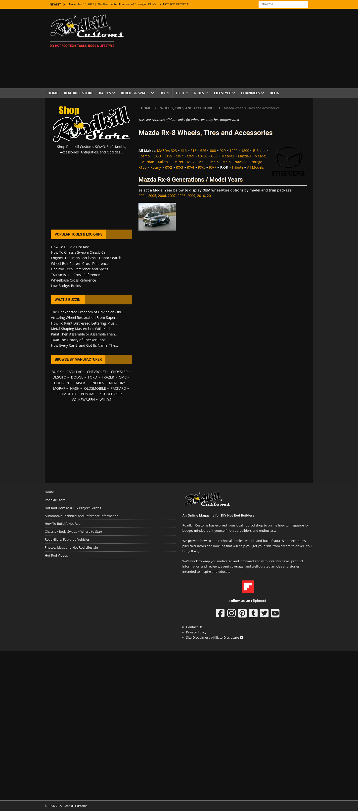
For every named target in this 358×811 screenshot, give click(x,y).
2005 (152, 195)
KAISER (79, 383)
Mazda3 (244, 156)
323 (174, 150)
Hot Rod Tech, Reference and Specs (79, 269)
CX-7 (179, 156)
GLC (214, 156)
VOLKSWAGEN (83, 399)
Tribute (237, 167)
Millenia (164, 161)
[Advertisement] (222, 48)
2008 (181, 195)
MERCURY (117, 383)
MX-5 (214, 161)
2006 (162, 195)
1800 (245, 150)
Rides (199, 93)
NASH (74, 388)
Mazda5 (261, 156)
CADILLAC (74, 371)
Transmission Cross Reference (75, 274)
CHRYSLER (119, 371)
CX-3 (157, 156)
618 (193, 150)
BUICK (56, 371)
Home (52, 93)
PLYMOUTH (66, 393)
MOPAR (59, 388)
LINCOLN (97, 383)
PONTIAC (88, 393)
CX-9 (190, 156)
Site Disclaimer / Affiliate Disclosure (214, 637)
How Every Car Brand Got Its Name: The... (84, 345)
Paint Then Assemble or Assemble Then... (84, 334)
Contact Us (194, 627)
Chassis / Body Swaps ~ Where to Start (73, 531)
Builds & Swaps (135, 93)
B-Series (259, 150)
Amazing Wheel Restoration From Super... (84, 317)
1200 (233, 150)
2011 (211, 195)
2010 (201, 195)
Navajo (240, 161)
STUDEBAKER (111, 393)
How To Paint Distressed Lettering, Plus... (84, 323)
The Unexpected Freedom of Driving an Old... (87, 312)
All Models (255, 167)
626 (203, 150)
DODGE (77, 377)
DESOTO (59, 377)
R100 (142, 167)
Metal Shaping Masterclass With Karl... (81, 328)
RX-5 (201, 167)
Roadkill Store (78, 93)
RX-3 (179, 167)
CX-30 (202, 156)
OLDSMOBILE (95, 388)
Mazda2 (228, 156)
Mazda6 (147, 161)
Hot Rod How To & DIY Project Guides (73, 508)
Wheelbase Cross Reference (73, 280)
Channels (250, 93)
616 (184, 150)
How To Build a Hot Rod (70, 246)
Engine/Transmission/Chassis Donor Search (86, 257)
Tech (179, 93)
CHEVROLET (96, 371)
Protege (255, 161)
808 (213, 150)
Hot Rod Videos (56, 555)
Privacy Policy (196, 632)
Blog (274, 93)
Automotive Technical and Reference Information (82, 516)
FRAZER (108, 377)
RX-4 (190, 167)
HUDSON (61, 383)
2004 (142, 195)
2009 (191, 195)
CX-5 (168, 156)
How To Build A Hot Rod (63, 523)
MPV (190, 161)
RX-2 (168, 167)
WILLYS (105, 399)
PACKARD (118, 388)
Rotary (155, 167)
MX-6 (227, 161)
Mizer (178, 161)
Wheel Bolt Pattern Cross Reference (80, 263)
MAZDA (163, 150)
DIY (163, 93)
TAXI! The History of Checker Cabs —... (82, 339)
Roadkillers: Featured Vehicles (67, 539)
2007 (172, 195)
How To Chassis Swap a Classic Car (79, 252)
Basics (105, 93)
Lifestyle (222, 93)
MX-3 (202, 161)
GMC (123, 377)
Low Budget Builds (66, 285)
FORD (92, 377)
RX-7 (212, 167)
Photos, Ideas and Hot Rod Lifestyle (71, 547)
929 (223, 150)
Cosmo (144, 156)
